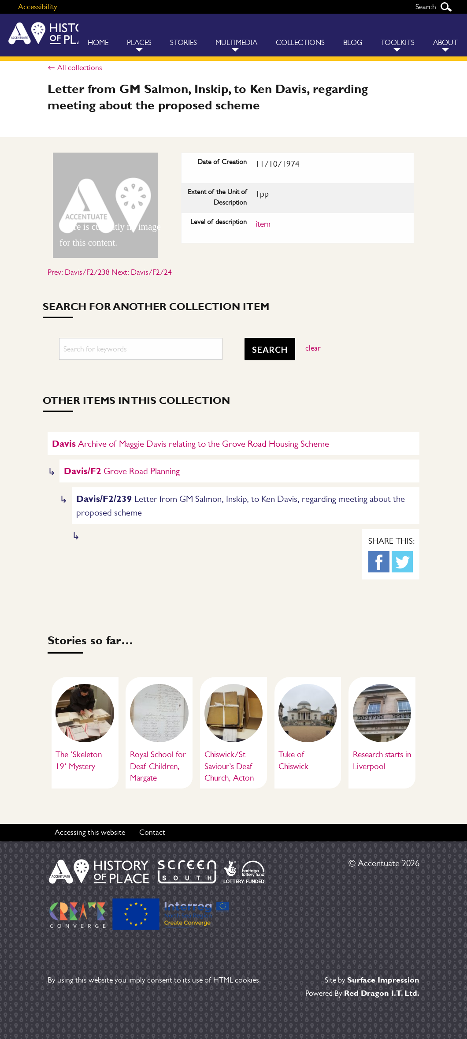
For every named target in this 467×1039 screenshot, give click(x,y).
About (445, 42)
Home (98, 42)
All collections (79, 67)
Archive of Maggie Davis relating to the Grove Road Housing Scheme (190, 443)
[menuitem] (98, 35)
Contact (152, 832)
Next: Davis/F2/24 (141, 272)
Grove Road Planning (122, 470)
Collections (300, 42)
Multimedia (236, 42)
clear (312, 348)
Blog (352, 42)
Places (139, 42)
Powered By (362, 993)
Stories (183, 42)
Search (446, 7)
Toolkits (398, 42)
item (263, 223)
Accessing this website (90, 832)
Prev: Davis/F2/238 (79, 272)
